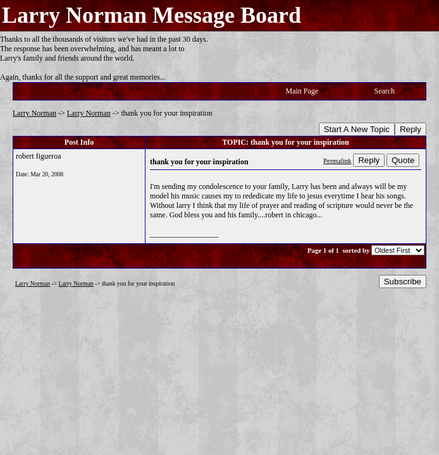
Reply (410, 129)
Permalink (337, 160)
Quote (403, 160)
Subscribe (402, 281)
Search (384, 91)
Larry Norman (34, 113)
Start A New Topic (357, 129)
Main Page (302, 91)
